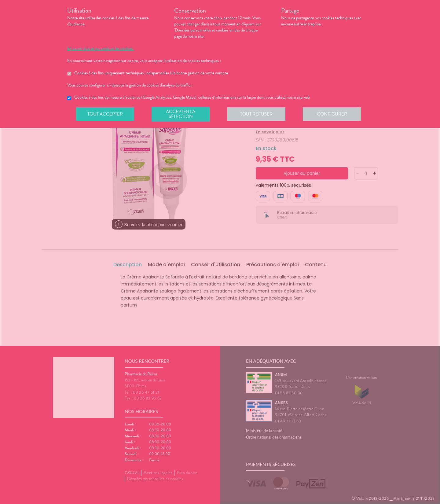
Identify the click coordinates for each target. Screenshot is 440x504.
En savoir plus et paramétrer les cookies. (100, 49)
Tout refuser (258, 114)
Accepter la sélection (182, 114)
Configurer (334, 114)
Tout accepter (105, 114)
